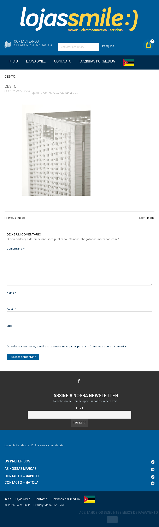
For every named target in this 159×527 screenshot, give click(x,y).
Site (9, 326)
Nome (11, 293)
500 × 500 (41, 93)
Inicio (13, 61)
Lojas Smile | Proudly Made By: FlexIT (41, 505)
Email (11, 309)
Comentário (15, 249)
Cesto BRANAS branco (65, 93)
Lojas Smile (36, 61)
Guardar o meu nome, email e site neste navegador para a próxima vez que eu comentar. (67, 347)
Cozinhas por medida (97, 61)
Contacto (62, 61)
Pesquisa (108, 46)
